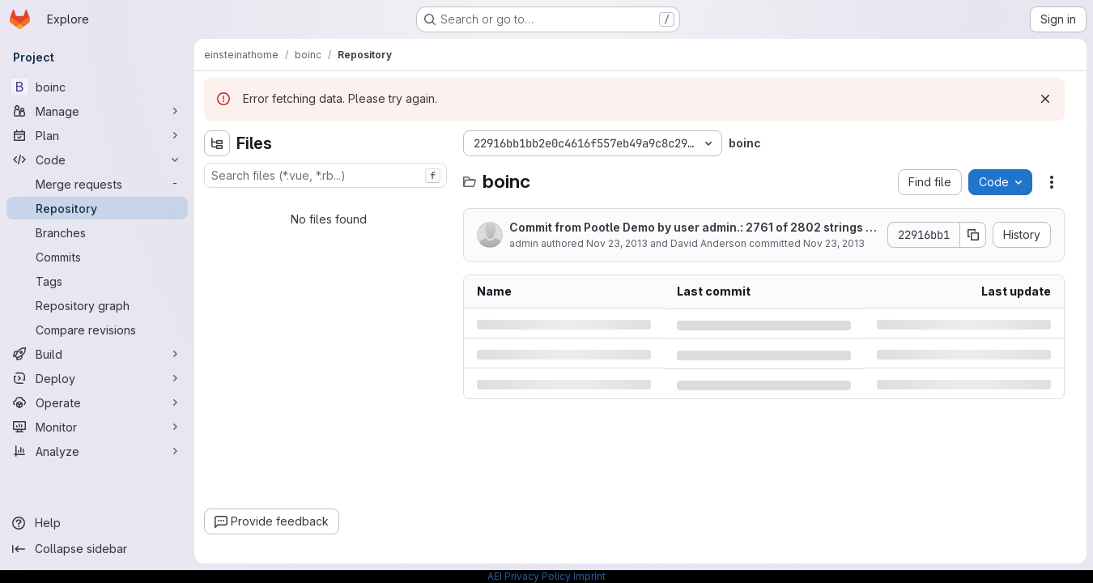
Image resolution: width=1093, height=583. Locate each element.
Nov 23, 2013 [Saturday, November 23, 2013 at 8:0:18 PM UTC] (617, 243)
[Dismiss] (1045, 99)
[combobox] (325, 175)
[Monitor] (97, 426)
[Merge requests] (97, 183)
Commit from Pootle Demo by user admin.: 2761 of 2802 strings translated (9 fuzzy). (691, 228)
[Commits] (97, 256)
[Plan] (97, 135)
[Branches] (97, 232)
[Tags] (97, 281)
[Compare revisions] (97, 329)
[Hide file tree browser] (217, 143)
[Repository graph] (97, 305)
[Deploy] (97, 378)
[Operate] (97, 402)
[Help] (97, 523)
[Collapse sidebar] (97, 549)
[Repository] (97, 208)
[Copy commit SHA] (973, 235)
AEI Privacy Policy (529, 576)
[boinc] (97, 86)
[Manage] (97, 111)
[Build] (97, 354)
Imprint (589, 576)
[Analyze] (97, 451)
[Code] (97, 159)
